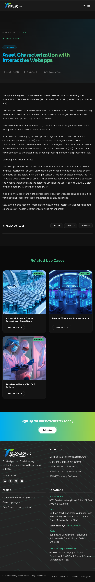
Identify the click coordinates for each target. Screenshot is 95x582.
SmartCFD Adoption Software (65, 471)
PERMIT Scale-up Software (63, 476)
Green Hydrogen (11, 502)
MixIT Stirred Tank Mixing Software (67, 456)
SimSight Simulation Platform (65, 461)
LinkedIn (55, 226)
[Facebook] (10, 481)
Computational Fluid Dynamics (18, 497)
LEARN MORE (15, 327)
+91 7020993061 (73, 525)
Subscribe (47, 430)
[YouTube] (22, 481)
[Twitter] (16, 481)
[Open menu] (88, 5)
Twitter (70, 226)
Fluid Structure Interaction (16, 507)
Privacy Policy (87, 576)
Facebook (85, 226)
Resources (15, 32)
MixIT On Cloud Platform (62, 466)
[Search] (83, 5)
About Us (64, 576)
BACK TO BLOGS (11, 38)
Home (4, 32)
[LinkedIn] (4, 481)
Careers (74, 576)
